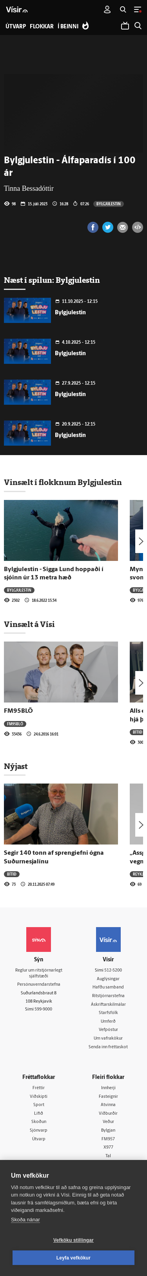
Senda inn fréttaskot (108, 1047)
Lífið (38, 1114)
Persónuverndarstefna (38, 985)
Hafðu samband (108, 987)
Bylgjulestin (108, 204)
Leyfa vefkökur (73, 1258)
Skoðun (38, 1122)
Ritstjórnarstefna (108, 996)
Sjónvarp (38, 1130)
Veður (108, 1122)
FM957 (108, 1139)
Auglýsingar (108, 979)
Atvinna (108, 1105)
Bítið (137, 732)
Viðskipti (38, 1097)
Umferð (108, 1022)
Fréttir (39, 1088)
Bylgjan (108, 1130)
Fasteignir (108, 1097)
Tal (108, 1156)
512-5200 (113, 970)
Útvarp (38, 1139)
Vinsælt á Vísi (29, 624)
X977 (108, 1147)
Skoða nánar (25, 1220)
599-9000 (43, 1009)
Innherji (108, 1088)
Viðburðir (108, 1114)
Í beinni (68, 27)
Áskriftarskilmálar (108, 1005)
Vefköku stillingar (73, 1240)
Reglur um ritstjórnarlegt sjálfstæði (38, 973)
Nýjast (15, 766)
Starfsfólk (108, 1013)
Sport (38, 1105)
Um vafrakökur (108, 1038)
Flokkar (42, 27)
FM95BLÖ (18, 711)
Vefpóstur (108, 1030)
